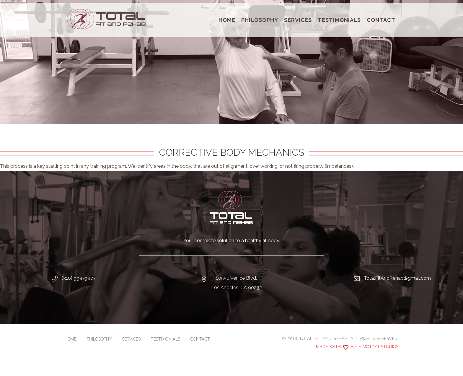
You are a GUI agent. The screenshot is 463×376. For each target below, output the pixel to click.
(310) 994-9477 (79, 278)
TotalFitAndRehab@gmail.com (397, 278)
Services (298, 20)
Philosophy (259, 20)
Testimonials (339, 20)
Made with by (357, 346)
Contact (381, 20)
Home (227, 20)
